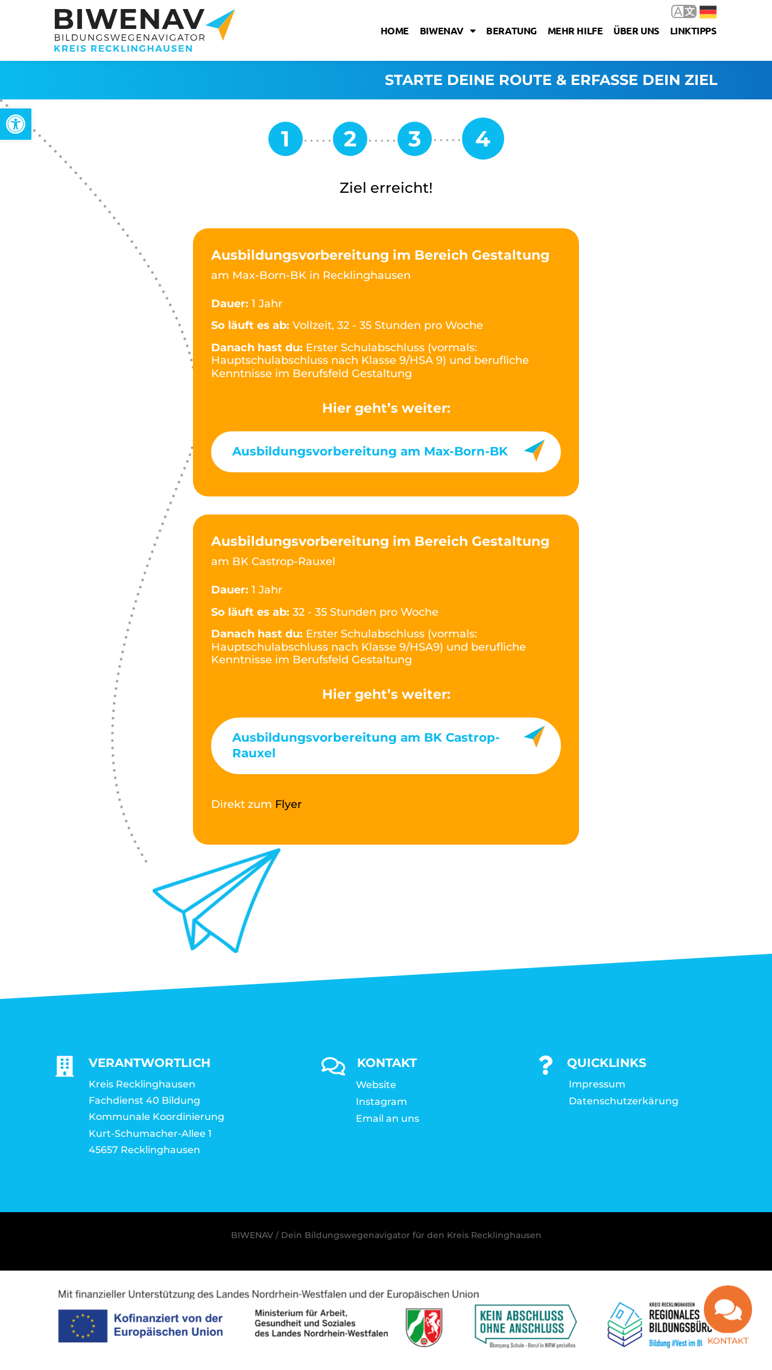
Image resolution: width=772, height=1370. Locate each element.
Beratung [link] (511, 30)
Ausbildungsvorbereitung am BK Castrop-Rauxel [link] (366, 745)
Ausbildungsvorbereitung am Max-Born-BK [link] (370, 451)
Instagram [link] (381, 1101)
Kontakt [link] (727, 1346)
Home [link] (395, 30)
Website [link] (376, 1084)
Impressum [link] (597, 1084)
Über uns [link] (636, 30)
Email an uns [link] (387, 1118)
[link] (15, 124)
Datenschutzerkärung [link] (624, 1101)
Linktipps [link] (693, 30)
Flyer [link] (288, 804)
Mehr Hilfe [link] (575, 30)
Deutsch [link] (708, 12)
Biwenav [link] (447, 31)
